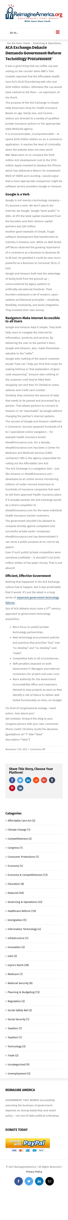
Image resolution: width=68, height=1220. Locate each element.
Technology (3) (16, 1046)
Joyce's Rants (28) (18, 965)
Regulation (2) (16, 1001)
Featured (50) (16, 893)
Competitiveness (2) (20, 838)
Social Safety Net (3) (20, 1010)
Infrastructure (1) (18, 938)
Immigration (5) (17, 920)
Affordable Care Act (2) (21, 820)
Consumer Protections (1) (23, 856)
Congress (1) (15, 847)
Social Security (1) (18, 1019)
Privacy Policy (34, 1171)
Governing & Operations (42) (25, 902)
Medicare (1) (15, 974)
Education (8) (16, 884)
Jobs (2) (12, 956)
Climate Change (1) (19, 829)
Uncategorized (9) (18, 1064)
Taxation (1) (15, 1028)
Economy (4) (15, 865)
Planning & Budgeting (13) (24, 992)
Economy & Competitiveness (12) (28, 874)
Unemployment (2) (19, 1073)
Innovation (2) (16, 947)
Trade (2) (13, 1055)
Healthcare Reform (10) (22, 911)
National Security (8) (20, 983)
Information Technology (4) (24, 929)
